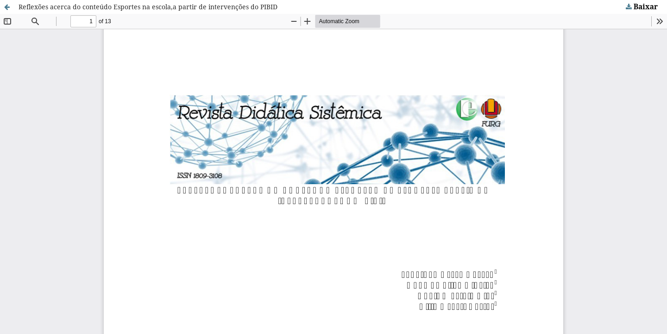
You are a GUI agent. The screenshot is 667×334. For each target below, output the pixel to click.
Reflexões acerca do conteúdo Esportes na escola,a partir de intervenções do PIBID (148, 6)
